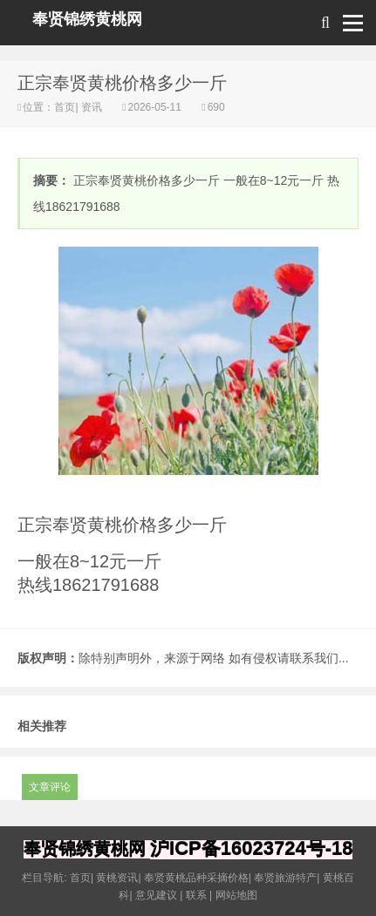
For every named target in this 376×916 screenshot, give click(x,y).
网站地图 (236, 895)
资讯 (92, 107)
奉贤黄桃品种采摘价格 (196, 878)
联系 (196, 895)
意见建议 (156, 895)
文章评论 (50, 787)
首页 (64, 107)
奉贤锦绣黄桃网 (87, 19)
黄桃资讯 (117, 878)
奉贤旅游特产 (285, 878)
